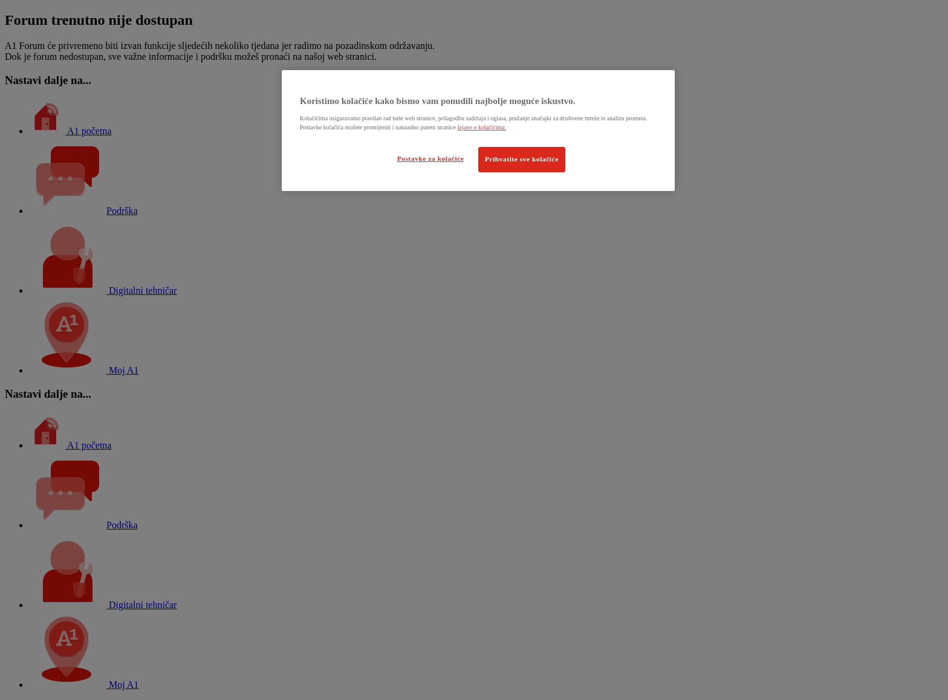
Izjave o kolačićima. (481, 127)
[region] (478, 130)
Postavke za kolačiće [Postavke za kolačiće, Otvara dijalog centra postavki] (430, 158)
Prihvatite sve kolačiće (522, 159)
